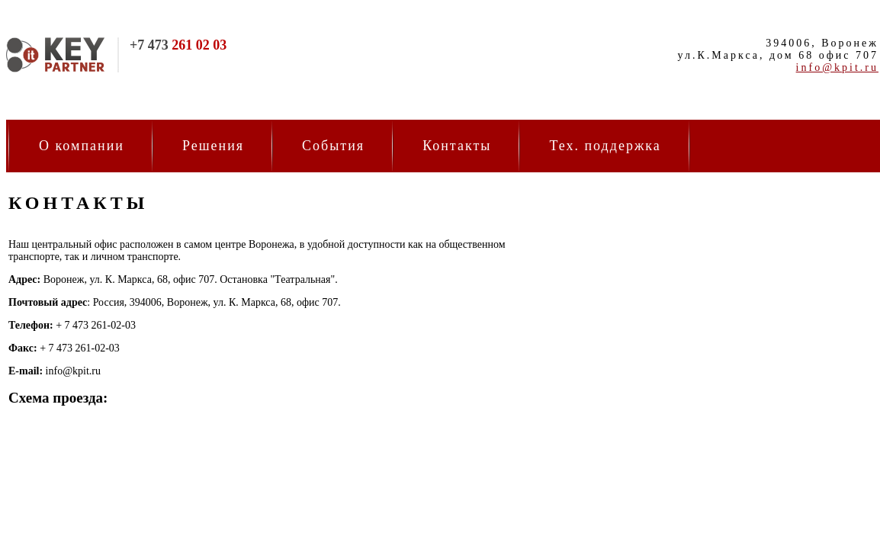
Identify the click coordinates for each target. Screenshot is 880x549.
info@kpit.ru (837, 67)
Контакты (456, 145)
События (333, 145)
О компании (81, 145)
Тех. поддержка (604, 145)
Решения (213, 145)
